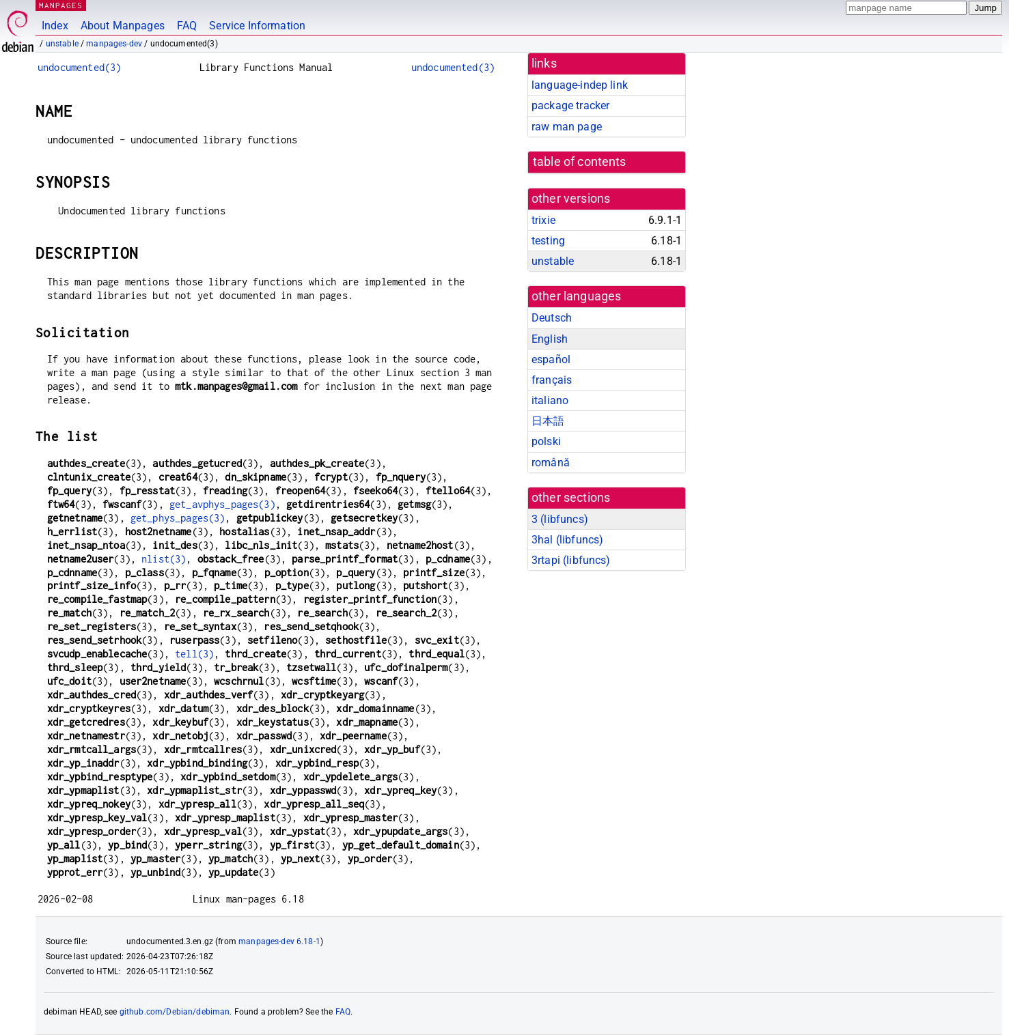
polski (546, 441)
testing (548, 240)
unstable (62, 43)
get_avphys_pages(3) (222, 504)
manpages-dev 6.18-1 (279, 941)
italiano (549, 400)
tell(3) (194, 654)
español (550, 359)
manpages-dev (114, 43)
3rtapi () (571, 560)
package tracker (570, 105)
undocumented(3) (79, 67)
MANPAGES (61, 5)
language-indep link (579, 85)
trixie (543, 220)
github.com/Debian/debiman (175, 1012)
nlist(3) (163, 559)
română (550, 462)
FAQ (187, 25)
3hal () (567, 539)
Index (55, 25)
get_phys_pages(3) (177, 518)
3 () (559, 519)
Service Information (257, 25)
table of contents (579, 162)
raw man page (566, 126)
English (549, 338)
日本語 (547, 420)
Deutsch (551, 317)
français (551, 379)
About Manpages (123, 25)
